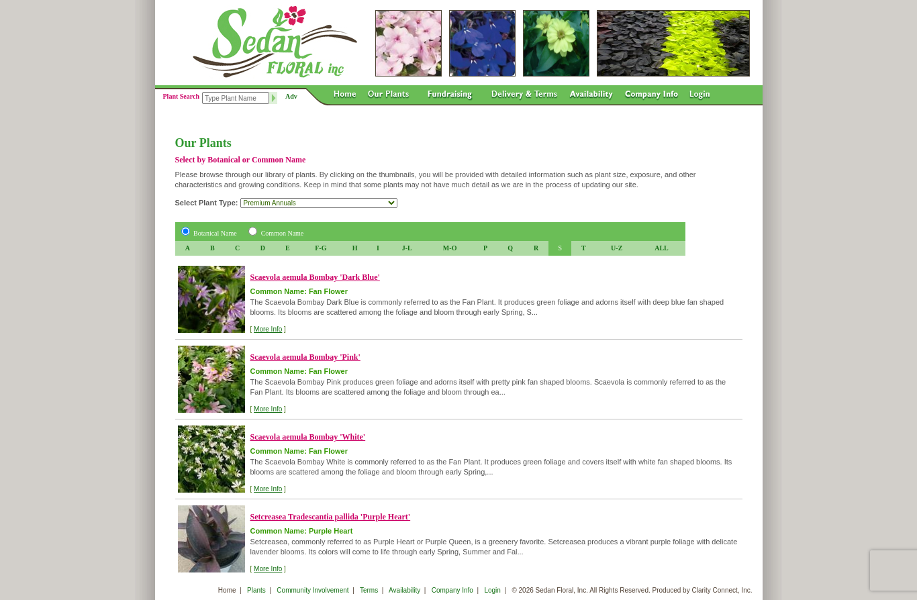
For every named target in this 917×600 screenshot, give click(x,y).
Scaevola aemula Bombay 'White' (308, 437)
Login (492, 590)
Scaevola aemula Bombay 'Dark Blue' (315, 277)
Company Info (452, 590)
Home (227, 590)
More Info (268, 329)
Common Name (282, 233)
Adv (291, 96)
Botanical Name (215, 233)
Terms (369, 590)
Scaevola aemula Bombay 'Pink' (305, 357)
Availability (404, 590)
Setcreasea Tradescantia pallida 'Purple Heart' (330, 516)
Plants (256, 590)
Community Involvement (312, 590)
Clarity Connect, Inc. (721, 590)
